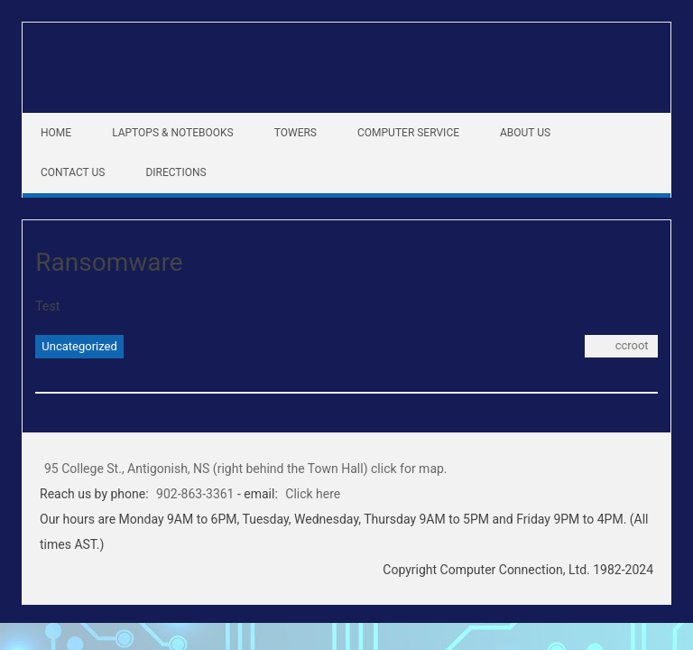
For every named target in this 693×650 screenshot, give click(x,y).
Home (56, 132)
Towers (295, 132)
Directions (175, 172)
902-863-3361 (195, 494)
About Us (525, 132)
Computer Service (408, 132)
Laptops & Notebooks (173, 132)
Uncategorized (79, 346)
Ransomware (108, 262)
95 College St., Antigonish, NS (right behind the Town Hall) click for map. (246, 468)
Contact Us (73, 172)
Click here (312, 494)
